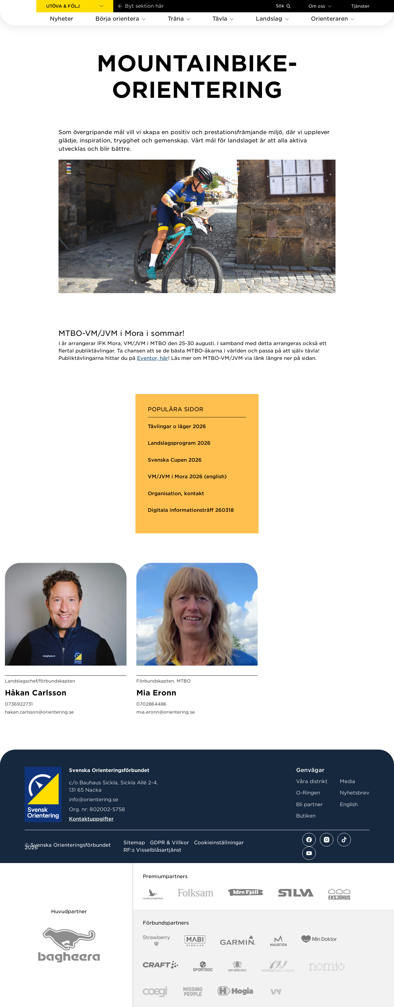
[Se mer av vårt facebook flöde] (309, 839)
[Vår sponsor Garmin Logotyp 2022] (237, 940)
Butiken (306, 816)
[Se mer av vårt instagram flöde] (326, 839)
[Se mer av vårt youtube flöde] (309, 853)
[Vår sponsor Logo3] (155, 991)
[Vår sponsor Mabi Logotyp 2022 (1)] (195, 940)
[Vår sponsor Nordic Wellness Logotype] (278, 966)
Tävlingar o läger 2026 (177, 426)
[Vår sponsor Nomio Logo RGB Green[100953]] (326, 966)
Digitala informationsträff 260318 (191, 510)
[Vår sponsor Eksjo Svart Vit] (339, 894)
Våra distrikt (312, 781)
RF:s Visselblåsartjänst (152, 850)
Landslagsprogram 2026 (179, 443)
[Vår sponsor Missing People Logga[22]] (193, 991)
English (349, 804)
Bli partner (309, 804)
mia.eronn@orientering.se (165, 712)
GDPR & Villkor (169, 843)
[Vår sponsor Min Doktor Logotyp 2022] (319, 940)
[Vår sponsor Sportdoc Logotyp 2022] (203, 966)
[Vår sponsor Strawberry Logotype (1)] (156, 940)
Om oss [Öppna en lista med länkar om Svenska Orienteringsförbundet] (320, 6)
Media (347, 781)
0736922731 (19, 704)
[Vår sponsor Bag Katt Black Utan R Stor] (69, 945)
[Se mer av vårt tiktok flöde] (344, 839)
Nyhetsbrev (354, 793)
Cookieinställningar (219, 843)
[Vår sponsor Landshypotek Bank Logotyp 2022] (153, 894)
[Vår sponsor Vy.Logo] (276, 991)
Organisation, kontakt (176, 493)
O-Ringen (308, 793)
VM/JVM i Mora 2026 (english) (187, 477)
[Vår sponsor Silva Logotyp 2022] (296, 894)
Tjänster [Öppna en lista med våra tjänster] (360, 6)
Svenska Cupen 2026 (175, 460)
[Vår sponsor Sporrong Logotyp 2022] (237, 966)
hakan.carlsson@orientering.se (39, 712)
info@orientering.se (93, 799)
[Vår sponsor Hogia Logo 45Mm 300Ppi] (235, 991)
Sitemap (134, 843)
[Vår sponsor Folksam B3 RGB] (195, 894)
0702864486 (151, 704)
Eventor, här (152, 358)
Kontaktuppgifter (91, 819)
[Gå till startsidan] (28, 13)
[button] (74, 6)
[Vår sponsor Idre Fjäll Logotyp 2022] (245, 894)
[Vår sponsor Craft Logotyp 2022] (160, 966)
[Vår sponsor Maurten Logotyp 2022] (278, 940)
